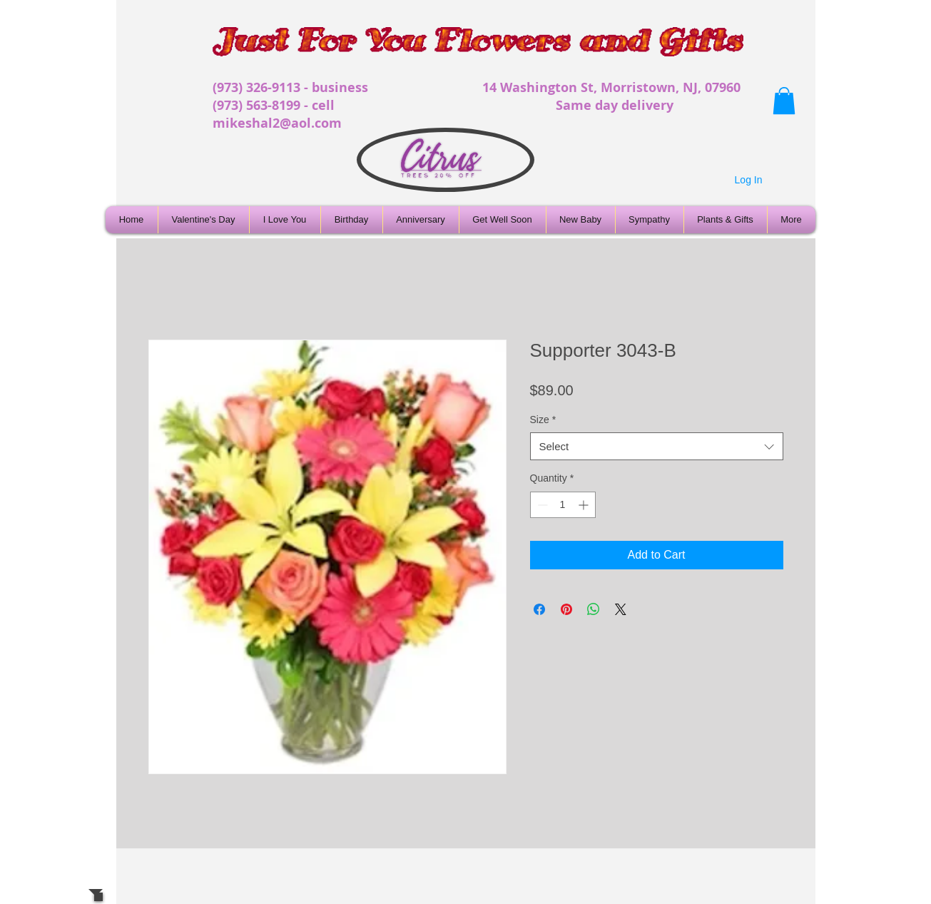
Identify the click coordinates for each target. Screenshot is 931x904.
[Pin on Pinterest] (566, 609)
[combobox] (656, 446)
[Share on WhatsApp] (593, 609)
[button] (784, 100)
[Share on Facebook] (539, 609)
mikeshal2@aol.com (277, 123)
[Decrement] (541, 504)
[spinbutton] (563, 504)
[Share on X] (620, 609)
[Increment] (585, 504)
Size (543, 419)
